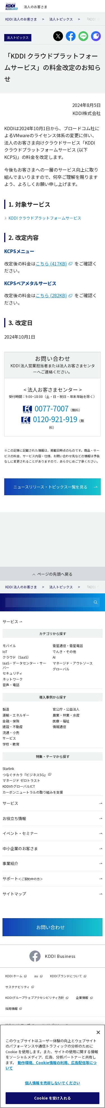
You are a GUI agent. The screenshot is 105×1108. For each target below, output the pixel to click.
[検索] (95, 602)
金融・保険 (11, 721)
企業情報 (82, 997)
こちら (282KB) (51, 295)
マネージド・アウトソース (73, 663)
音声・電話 (11, 684)
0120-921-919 (55, 419)
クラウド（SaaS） (17, 657)
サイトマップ (14, 894)
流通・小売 (11, 732)
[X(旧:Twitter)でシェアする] (58, 36)
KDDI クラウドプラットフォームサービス (44, 218)
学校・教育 (11, 744)
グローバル (61, 668)
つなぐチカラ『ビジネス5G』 (25, 774)
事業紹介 (10, 863)
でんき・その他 (64, 651)
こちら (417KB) (51, 263)
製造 (6, 709)
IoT (5, 651)
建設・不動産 (13, 726)
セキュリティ (12, 673)
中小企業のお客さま (20, 848)
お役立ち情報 (14, 818)
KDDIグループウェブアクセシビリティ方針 (34, 997)
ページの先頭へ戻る (55, 574)
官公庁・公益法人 (66, 709)
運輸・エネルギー (16, 715)
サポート (23, 878)
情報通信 (59, 726)
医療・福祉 (61, 721)
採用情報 (11, 1008)
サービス (10, 621)
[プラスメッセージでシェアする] (96, 36)
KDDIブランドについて (66, 976)
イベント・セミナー (20, 833)
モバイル (9, 645)
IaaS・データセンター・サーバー (24, 665)
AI (54, 657)
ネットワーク (13, 679)
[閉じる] (98, 1032)
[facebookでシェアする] (71, 36)
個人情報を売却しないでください (52, 1083)
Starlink (8, 768)
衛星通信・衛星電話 (68, 645)
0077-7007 (52, 408)
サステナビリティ (17, 987)
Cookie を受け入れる (52, 1098)
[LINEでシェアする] (83, 36)
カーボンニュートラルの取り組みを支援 (33, 792)
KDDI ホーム (13, 976)
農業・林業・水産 (66, 715)
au (36, 976)
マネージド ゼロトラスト (21, 780)
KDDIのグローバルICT (19, 786)
